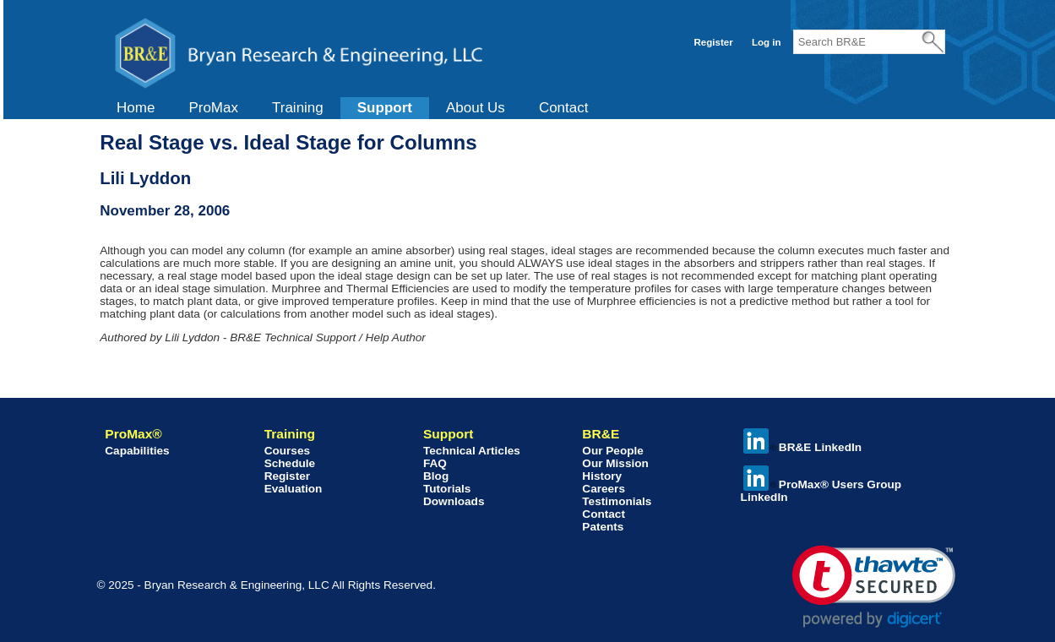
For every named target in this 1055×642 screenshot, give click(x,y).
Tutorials (446, 488)
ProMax (213, 108)
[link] (874, 586)
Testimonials (616, 501)
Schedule (289, 463)
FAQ (435, 463)
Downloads (454, 501)
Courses (287, 450)
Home (136, 108)
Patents (602, 526)
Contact (564, 108)
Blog (436, 476)
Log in (766, 42)
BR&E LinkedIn (802, 447)
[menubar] (352, 108)
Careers (603, 488)
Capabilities (137, 450)
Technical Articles (471, 450)
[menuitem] (135, 108)
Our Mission (615, 463)
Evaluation (293, 488)
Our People (613, 450)
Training (298, 108)
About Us (475, 108)
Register (713, 42)
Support (384, 108)
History (602, 476)
